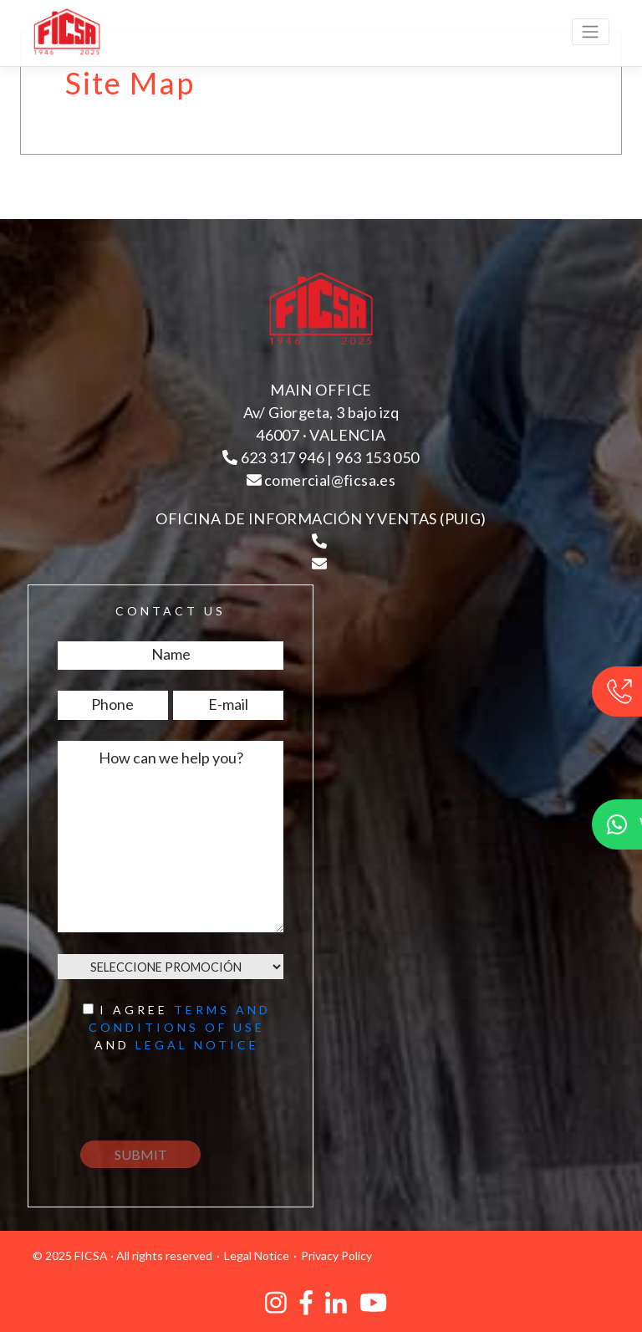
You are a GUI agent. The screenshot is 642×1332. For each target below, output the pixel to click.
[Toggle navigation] (590, 31)
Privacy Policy (336, 1255)
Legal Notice (256, 1255)
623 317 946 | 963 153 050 (320, 457)
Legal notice (197, 1045)
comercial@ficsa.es (321, 480)
